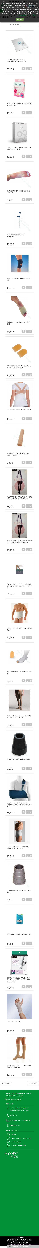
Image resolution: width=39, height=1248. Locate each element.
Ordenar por (15, 25)
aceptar (19, 19)
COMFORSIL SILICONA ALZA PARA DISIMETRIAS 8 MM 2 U (19, 367)
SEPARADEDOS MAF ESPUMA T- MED (19, 934)
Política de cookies (25, 1241)
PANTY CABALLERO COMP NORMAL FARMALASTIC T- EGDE (19, 716)
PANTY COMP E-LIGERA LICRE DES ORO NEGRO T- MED (19, 148)
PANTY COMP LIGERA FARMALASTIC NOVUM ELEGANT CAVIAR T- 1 (19, 542)
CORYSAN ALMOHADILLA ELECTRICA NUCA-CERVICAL (17, 61)
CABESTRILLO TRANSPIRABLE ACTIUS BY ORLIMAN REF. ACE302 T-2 (19, 805)
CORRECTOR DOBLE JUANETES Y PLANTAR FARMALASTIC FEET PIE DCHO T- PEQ (19, 980)
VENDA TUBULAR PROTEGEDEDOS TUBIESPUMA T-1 (18, 454)
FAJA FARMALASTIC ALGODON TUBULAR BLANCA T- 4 (17, 848)
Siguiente (33, 1083)
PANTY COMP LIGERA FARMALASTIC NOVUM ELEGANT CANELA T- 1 (19, 498)
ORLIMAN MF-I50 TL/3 (14, 1022)
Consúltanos (9, 1100)
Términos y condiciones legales (19, 1242)
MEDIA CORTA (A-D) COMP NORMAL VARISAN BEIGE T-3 (19, 1066)
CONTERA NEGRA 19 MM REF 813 (18, 759)
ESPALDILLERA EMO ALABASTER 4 (19, 410)
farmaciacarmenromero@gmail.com (20, 1120)
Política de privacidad (13, 1241)
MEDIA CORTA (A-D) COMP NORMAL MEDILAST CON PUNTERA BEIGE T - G (19, 586)
